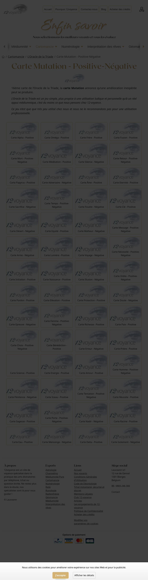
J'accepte (60, 575)
